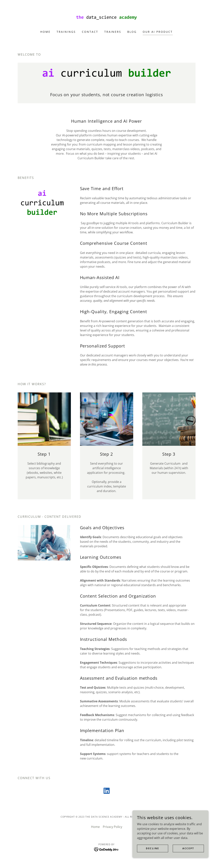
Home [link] (45, 32)
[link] (106, 17)
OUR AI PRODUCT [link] (158, 32)
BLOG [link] (132, 32)
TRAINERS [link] (112, 32)
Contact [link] (90, 32)
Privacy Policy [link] (112, 827)
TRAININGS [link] (66, 32)
